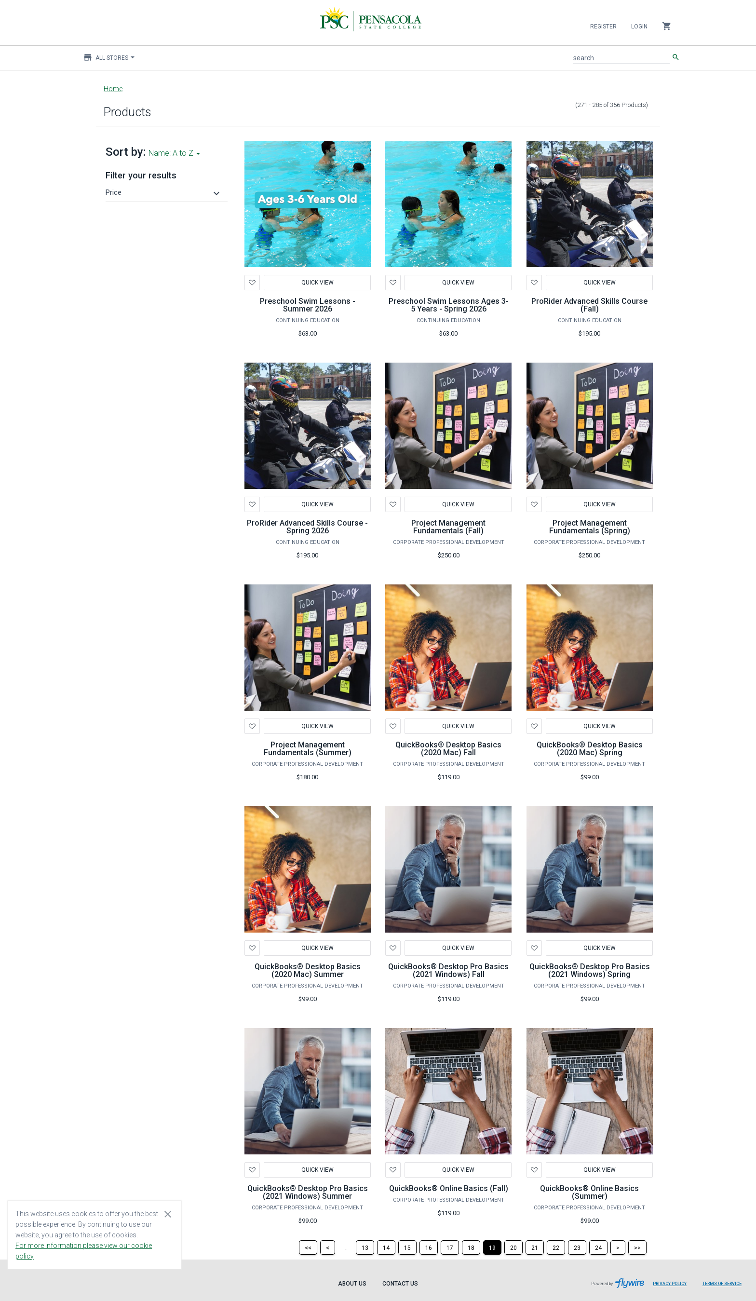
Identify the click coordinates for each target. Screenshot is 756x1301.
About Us (352, 1283)
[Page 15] (407, 1247)
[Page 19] (492, 1247)
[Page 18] (471, 1247)
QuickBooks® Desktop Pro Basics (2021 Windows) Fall (448, 970)
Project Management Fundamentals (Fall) (448, 526)
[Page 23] (577, 1247)
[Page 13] (365, 1247)
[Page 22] (556, 1247)
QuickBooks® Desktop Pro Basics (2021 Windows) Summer (307, 1192)
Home (113, 89)
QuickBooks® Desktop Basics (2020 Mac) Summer (308, 970)
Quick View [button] (458, 726)
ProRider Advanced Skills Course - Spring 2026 (307, 526)
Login (639, 26)
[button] (164, 192)
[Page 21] (535, 1247)
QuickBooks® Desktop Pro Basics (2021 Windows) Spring (589, 970)
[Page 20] (513, 1247)
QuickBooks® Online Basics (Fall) (448, 1188)
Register (603, 26)
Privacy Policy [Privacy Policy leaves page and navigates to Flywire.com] (670, 1283)
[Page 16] (428, 1247)
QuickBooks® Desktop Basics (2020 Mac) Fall (448, 748)
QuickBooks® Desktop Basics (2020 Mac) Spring (590, 748)
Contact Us (400, 1283)
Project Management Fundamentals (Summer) (307, 748)
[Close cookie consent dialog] (168, 1214)
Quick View (317, 282)
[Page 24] (598, 1247)
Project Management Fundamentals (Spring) (589, 526)
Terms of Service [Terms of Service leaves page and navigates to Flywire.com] (722, 1283)
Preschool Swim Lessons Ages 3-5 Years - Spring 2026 (449, 305)
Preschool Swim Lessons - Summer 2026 (307, 305)
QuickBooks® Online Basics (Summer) (589, 1192)
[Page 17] (450, 1247)
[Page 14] (386, 1247)
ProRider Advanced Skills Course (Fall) (589, 305)
